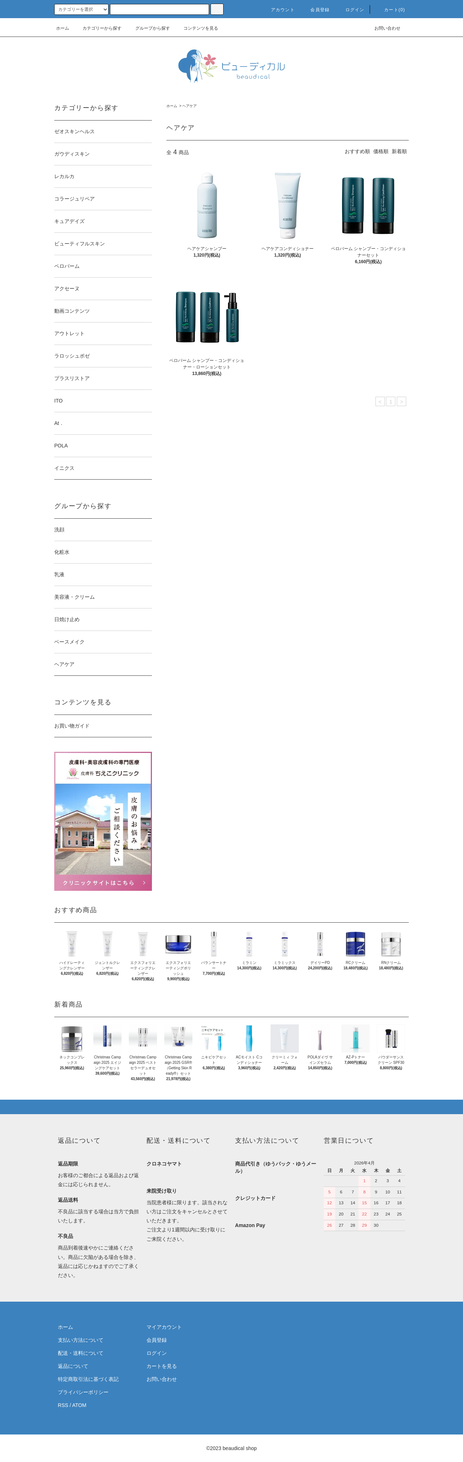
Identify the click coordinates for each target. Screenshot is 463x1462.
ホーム (62, 28)
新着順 (399, 151)
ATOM (79, 1405)
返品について (73, 1366)
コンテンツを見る (196, 28)
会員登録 (316, 9)
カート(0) (390, 9)
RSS (63, 1405)
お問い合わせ (383, 28)
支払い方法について (80, 1340)
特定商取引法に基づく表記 (88, 1379)
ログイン (351, 9)
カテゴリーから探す (98, 28)
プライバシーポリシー (83, 1392)
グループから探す (148, 28)
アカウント (278, 9)
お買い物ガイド (72, 726)
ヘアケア (189, 106)
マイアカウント (164, 1327)
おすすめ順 (357, 151)
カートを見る (161, 1366)
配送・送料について (80, 1353)
